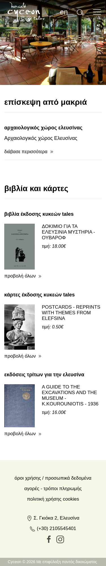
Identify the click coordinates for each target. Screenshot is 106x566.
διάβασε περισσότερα (25, 176)
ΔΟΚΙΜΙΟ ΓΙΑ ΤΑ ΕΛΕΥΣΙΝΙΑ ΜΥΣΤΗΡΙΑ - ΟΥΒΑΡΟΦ (68, 256)
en (64, 12)
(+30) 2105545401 (53, 553)
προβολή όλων (20, 300)
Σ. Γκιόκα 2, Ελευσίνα (53, 542)
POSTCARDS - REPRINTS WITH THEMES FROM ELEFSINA (71, 337)
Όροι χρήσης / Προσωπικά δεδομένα (53, 502)
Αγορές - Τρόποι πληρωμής (53, 513)
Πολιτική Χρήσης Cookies (53, 523)
